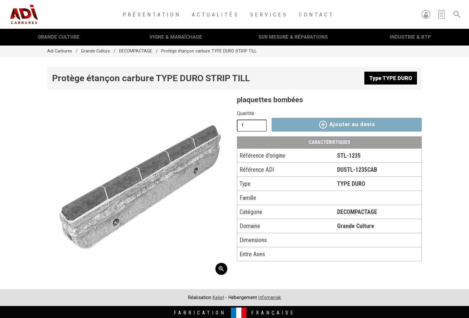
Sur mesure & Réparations (293, 37)
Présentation (152, 14)
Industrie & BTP (410, 37)
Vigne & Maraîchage (176, 37)
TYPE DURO (351, 183)
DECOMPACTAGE (135, 51)
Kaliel (218, 297)
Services (269, 14)
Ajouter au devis (346, 124)
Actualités (215, 14)
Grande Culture (59, 37)
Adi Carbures (59, 51)
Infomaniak (269, 297)
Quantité (245, 113)
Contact (316, 14)
